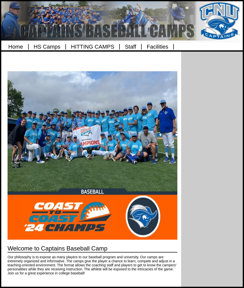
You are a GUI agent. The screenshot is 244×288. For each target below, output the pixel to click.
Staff (130, 47)
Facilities (157, 47)
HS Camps (47, 47)
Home (15, 47)
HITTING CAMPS (92, 47)
